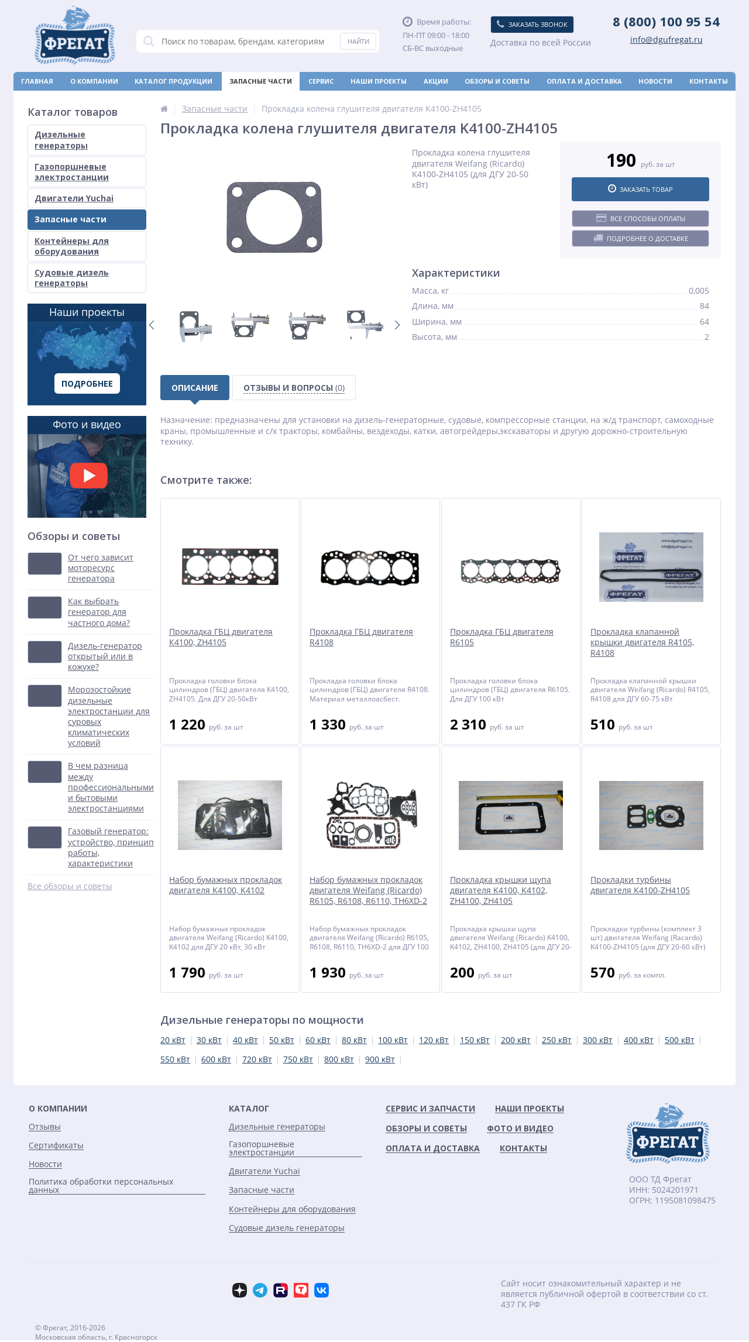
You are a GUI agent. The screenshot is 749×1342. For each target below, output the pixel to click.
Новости (655, 81)
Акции (436, 81)
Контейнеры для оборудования (72, 246)
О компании (94, 81)
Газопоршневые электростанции (72, 172)
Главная (37, 81)
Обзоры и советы (497, 81)
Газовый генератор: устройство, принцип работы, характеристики (111, 847)
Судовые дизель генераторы (72, 277)
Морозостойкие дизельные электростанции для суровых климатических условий (109, 716)
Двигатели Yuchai (74, 198)
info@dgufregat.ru (666, 40)
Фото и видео (87, 467)
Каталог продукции (173, 81)
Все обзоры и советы (70, 886)
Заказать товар (640, 189)
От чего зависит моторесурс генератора (100, 568)
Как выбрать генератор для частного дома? (99, 612)
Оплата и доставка (584, 81)
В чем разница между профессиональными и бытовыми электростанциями (111, 787)
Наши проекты (379, 81)
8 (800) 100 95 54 (666, 21)
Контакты (708, 81)
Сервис (321, 81)
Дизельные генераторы (61, 139)
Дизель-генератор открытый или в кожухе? (105, 656)
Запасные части (260, 81)
